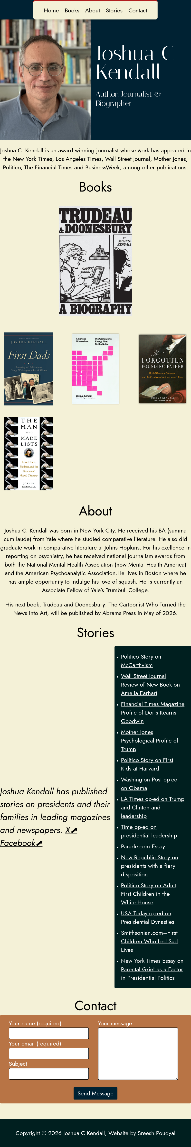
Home (51, 10)
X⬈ (71, 830)
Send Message (95, 1093)
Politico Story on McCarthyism (141, 660)
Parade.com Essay (143, 846)
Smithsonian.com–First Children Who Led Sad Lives (149, 941)
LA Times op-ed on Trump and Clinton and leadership (152, 807)
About (92, 10)
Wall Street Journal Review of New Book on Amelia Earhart (150, 684)
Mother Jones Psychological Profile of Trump (149, 740)
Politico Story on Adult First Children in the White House (148, 894)
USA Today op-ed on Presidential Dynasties (147, 917)
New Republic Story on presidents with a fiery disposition (149, 866)
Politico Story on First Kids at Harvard (147, 764)
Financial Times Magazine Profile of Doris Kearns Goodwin (152, 712)
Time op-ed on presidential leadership (149, 831)
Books (72, 10)
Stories (114, 10)
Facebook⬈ (21, 842)
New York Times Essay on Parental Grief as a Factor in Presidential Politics (152, 969)
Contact (137, 10)
